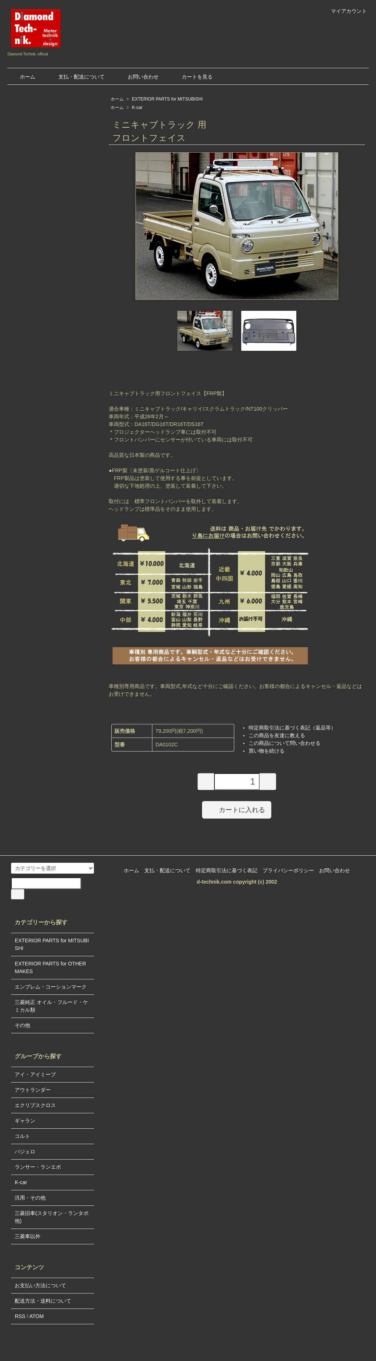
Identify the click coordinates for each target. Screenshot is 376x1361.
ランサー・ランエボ (38, 1167)
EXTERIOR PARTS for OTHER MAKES (50, 967)
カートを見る (192, 77)
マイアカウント (345, 11)
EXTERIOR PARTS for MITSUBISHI (167, 99)
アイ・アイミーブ (35, 1074)
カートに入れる (236, 809)
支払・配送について (76, 77)
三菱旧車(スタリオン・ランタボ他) (51, 1217)
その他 (22, 1025)
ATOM (36, 1316)
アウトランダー (33, 1090)
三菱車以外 (27, 1236)
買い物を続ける (267, 751)
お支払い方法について (40, 1285)
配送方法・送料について (43, 1301)
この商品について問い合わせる (285, 743)
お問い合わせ (138, 77)
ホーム (22, 77)
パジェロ (25, 1151)
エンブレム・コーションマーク (51, 987)
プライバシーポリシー (288, 870)
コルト (22, 1136)
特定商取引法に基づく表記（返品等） (292, 728)
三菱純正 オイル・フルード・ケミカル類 (51, 1006)
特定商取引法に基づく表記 (226, 870)
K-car (137, 107)
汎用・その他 (30, 1198)
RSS (20, 1316)
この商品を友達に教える (277, 735)
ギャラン (25, 1121)
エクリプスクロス (35, 1105)
